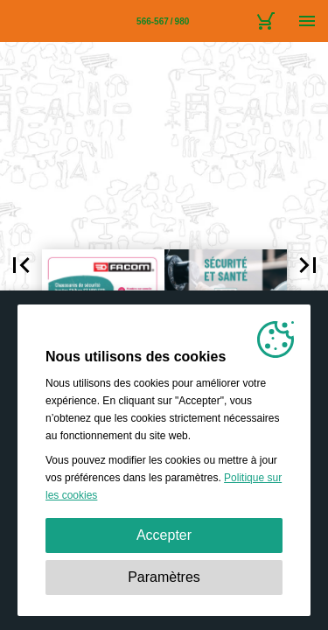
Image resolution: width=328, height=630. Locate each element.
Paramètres (164, 577)
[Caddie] (265, 21)
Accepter (164, 535)
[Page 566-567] (163, 21)
